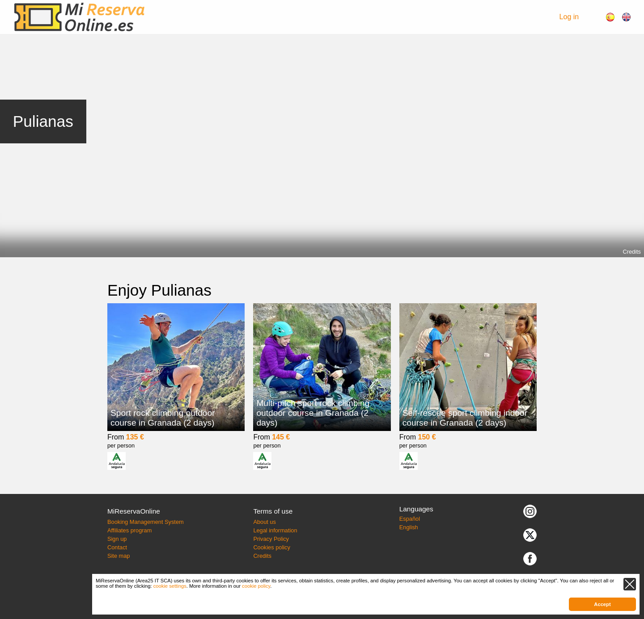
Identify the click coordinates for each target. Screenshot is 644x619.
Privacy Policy (271, 538)
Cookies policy (271, 547)
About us (264, 522)
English (408, 527)
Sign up (117, 538)
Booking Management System (145, 522)
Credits (632, 251)
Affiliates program (129, 530)
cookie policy (256, 586)
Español (409, 518)
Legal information (275, 530)
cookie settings (169, 586)
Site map (118, 555)
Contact (117, 547)
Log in (569, 17)
